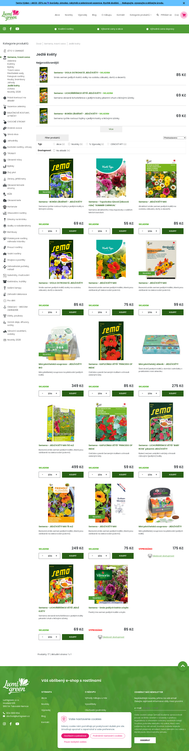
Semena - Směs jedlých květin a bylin (108, 607)
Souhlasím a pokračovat (75, 736)
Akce (57, 14)
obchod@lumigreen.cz (18, 716)
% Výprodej (96, 144)
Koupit (72, 231)
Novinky (69, 14)
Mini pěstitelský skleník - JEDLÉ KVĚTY (158, 364)
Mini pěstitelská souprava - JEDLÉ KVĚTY (160, 526)
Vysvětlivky (90, 704)
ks (50, 231)
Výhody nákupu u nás (96, 698)
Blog (43, 716)
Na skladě (63, 150)
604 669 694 (13, 713)
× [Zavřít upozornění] (184, 3)
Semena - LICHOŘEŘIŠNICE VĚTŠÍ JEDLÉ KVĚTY (77, 93)
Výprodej (82, 14)
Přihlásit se (166, 14)
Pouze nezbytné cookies (75, 742)
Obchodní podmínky (95, 710)
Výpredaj (45, 710)
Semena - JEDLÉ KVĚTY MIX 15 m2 (56, 526)
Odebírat (145, 740)
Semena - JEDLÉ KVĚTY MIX (153, 201)
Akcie (44, 698)
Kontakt (45, 722)
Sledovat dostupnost (161, 555)
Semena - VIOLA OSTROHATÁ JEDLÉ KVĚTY (76, 72)
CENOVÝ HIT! (118, 144)
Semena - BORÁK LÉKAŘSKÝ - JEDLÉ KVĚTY (75, 113)
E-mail (137, 708)
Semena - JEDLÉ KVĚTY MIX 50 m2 (56, 445)
